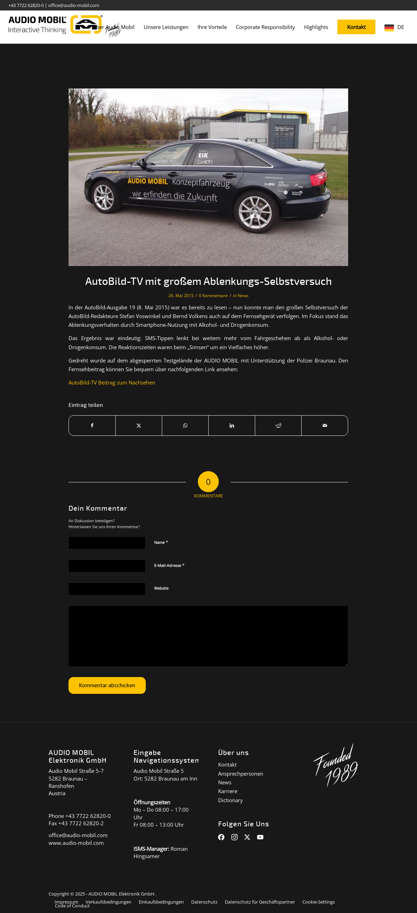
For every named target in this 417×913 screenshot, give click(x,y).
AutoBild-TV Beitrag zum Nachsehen (112, 382)
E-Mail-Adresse (169, 565)
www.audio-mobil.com (76, 842)
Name (161, 542)
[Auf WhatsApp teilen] (185, 425)
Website (161, 588)
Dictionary (230, 800)
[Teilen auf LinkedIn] (232, 425)
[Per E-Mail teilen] (325, 425)
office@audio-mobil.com (73, 5)
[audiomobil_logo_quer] (64, 24)
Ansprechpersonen (240, 773)
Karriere (227, 791)
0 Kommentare (213, 296)
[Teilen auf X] (139, 425)
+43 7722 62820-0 (26, 5)
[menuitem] (113, 27)
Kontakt (227, 764)
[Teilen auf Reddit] (278, 425)
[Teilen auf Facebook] (92, 425)
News (243, 296)
